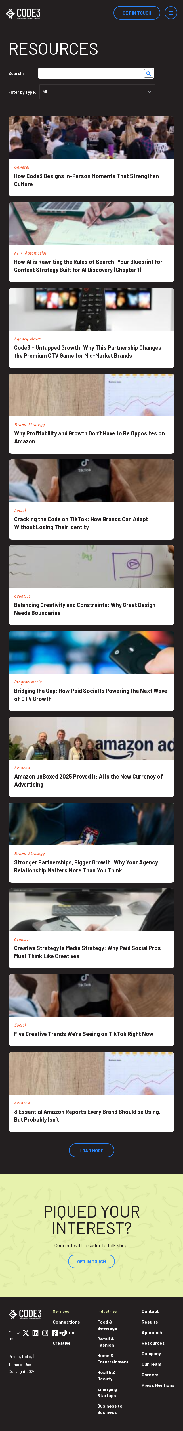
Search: (16, 73)
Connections (66, 1321)
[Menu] (171, 12)
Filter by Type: (22, 92)
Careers (150, 1374)
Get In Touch (137, 12)
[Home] (23, 14)
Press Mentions (158, 1385)
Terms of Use (20, 1364)
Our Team (151, 1364)
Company (151, 1353)
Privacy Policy (20, 1356)
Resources (153, 1342)
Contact (150, 1311)
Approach (152, 1332)
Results (150, 1321)
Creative (62, 1342)
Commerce (64, 1332)
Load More (91, 1150)
